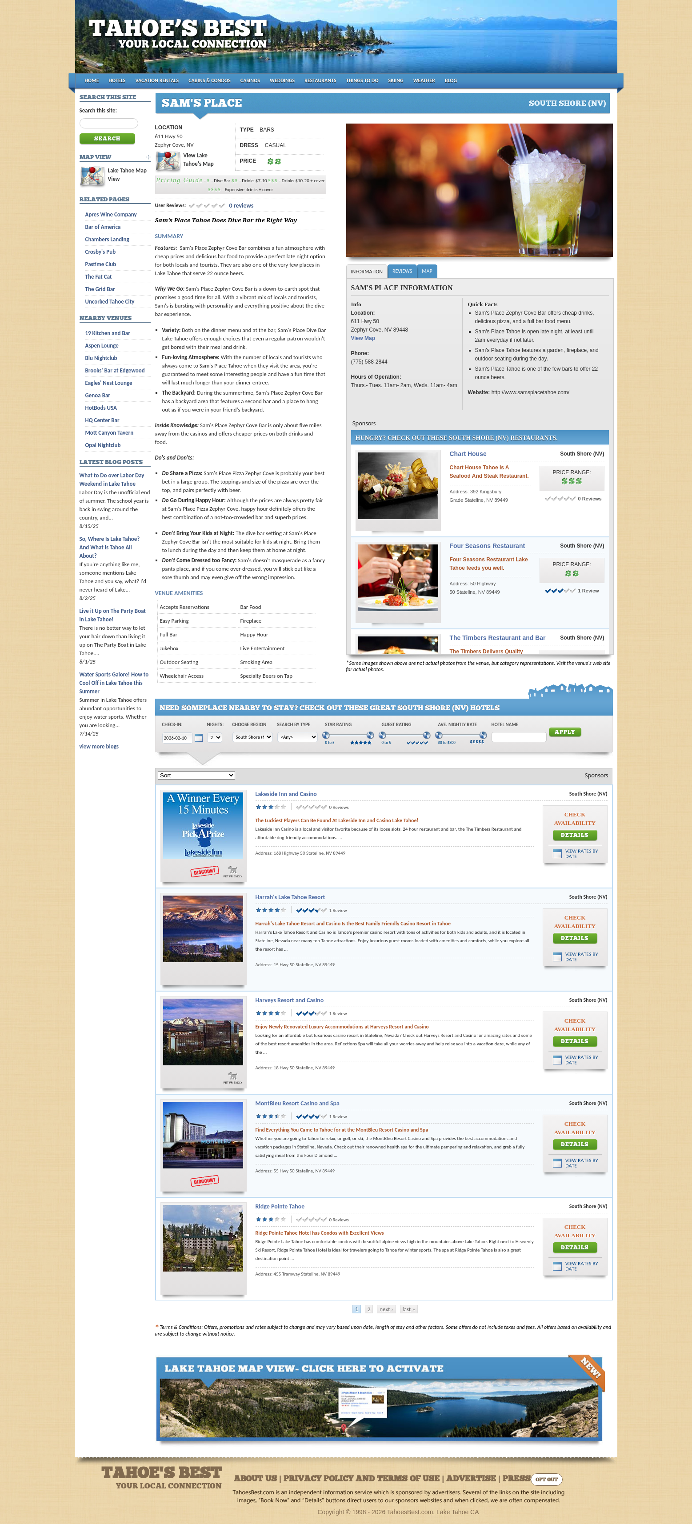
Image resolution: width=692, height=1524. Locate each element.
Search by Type (294, 725)
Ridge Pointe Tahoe (280, 1206)
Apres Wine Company (111, 214)
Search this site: (98, 110)
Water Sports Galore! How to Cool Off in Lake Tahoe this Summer (114, 683)
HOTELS (117, 80)
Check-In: (172, 725)
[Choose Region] (252, 737)
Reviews (402, 271)
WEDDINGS (282, 80)
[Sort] (196, 775)
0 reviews (240, 205)
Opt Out (547, 1480)
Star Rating (338, 725)
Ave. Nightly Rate (457, 725)
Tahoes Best (180, 40)
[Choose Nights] (214, 737)
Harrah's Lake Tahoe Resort (290, 897)
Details (575, 835)
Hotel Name (505, 725)
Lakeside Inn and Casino (286, 794)
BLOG (451, 80)
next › (386, 1309)
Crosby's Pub (100, 251)
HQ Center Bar (102, 420)
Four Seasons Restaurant (487, 545)
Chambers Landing (107, 239)
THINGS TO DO (362, 80)
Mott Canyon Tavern (109, 432)
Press (517, 1479)
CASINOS (250, 80)
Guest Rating (397, 725)
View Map (363, 338)
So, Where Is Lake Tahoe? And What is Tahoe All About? (110, 547)
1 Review (588, 590)
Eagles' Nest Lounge (108, 383)
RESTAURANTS (320, 80)
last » (409, 1309)
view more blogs (99, 746)
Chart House (468, 453)
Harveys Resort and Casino (290, 1000)
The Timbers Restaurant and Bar (498, 637)
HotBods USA (101, 407)
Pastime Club (100, 264)
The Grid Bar (100, 289)
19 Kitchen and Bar (107, 333)
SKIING (396, 80)
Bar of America (103, 227)
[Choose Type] (297, 737)
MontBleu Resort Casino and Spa (298, 1103)
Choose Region (249, 725)
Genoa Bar (97, 395)
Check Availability (575, 818)
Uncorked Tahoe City (110, 301)
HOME (92, 80)
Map (427, 271)
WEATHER (424, 80)
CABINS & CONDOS (209, 80)
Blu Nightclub (101, 358)
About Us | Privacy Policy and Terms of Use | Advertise (365, 1479)
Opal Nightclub (103, 445)
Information (367, 271)
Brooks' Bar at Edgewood (115, 370)
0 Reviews (590, 498)
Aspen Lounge (102, 345)
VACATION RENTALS (157, 80)
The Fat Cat (98, 276)
